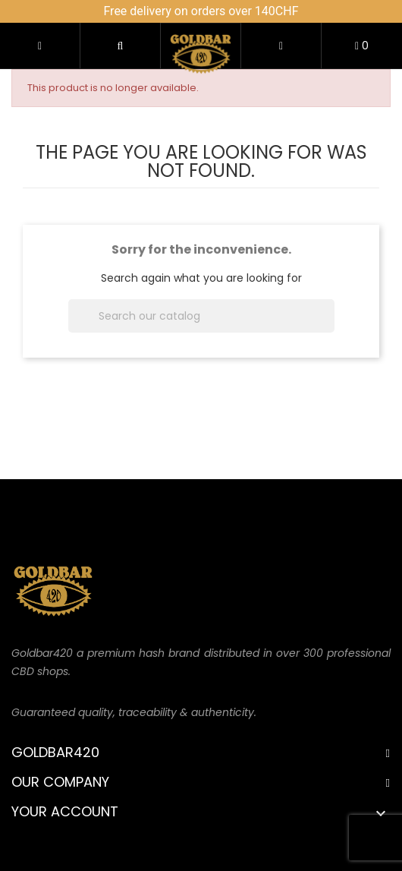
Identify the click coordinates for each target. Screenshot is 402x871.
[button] (120, 45)
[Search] (201, 316)
